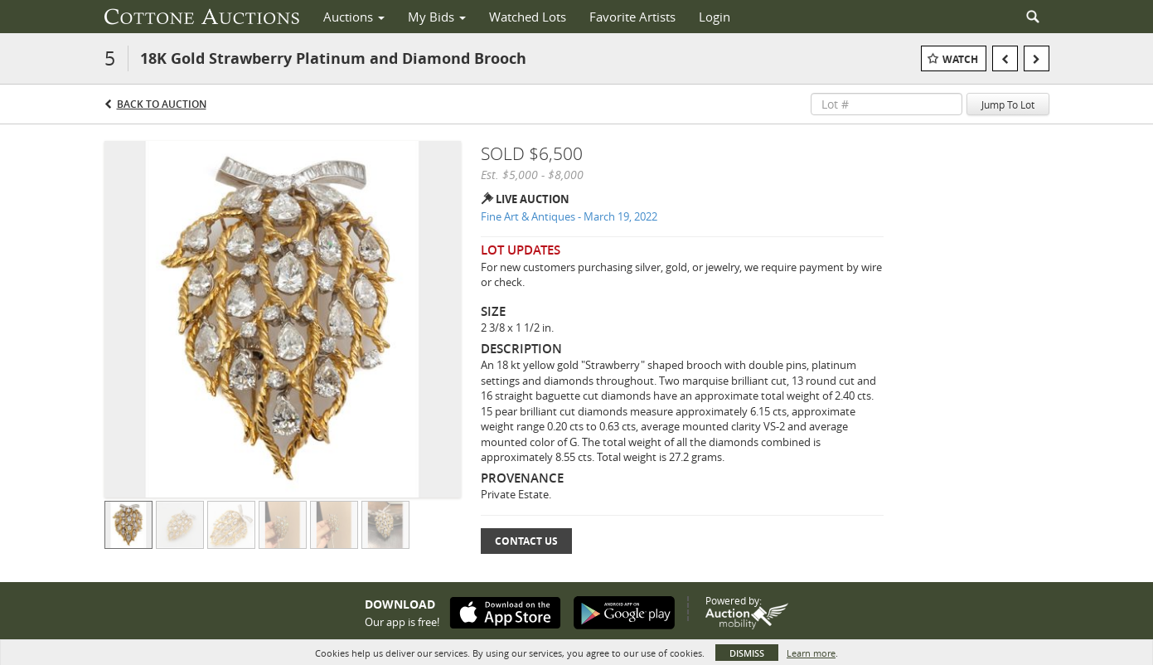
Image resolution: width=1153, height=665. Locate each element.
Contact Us (526, 541)
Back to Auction (161, 104)
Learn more (811, 653)
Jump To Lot (1007, 104)
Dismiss (746, 653)
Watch (960, 59)
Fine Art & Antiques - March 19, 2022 (569, 216)
